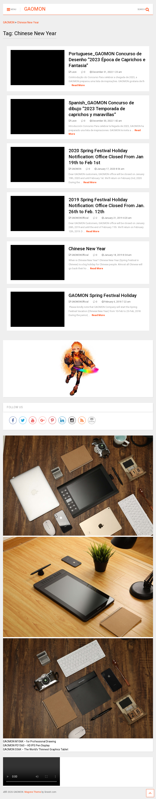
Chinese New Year (87, 248)
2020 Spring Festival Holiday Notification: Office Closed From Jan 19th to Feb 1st (106, 156)
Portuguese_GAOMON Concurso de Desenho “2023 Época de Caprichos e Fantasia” (107, 59)
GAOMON (34, 9)
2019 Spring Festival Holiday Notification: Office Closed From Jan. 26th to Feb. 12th (107, 205)
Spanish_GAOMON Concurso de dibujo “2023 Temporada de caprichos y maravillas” (101, 108)
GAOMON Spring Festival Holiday (103, 295)
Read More (78, 85)
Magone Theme (32, 792)
